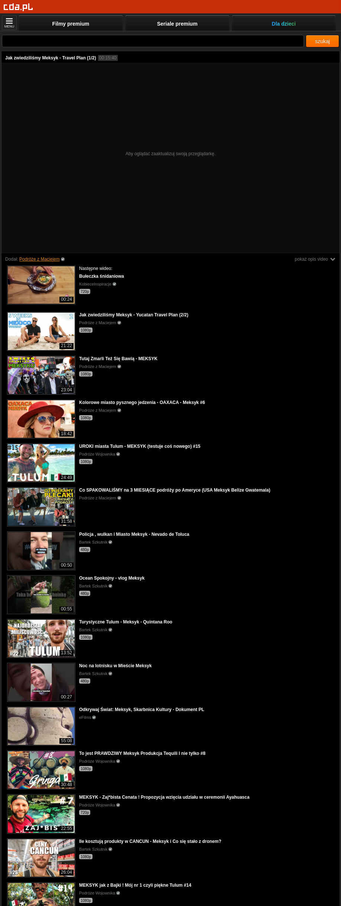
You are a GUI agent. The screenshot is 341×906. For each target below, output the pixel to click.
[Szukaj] (153, 41)
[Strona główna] (18, 7)
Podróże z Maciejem (39, 259)
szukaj (322, 41)
